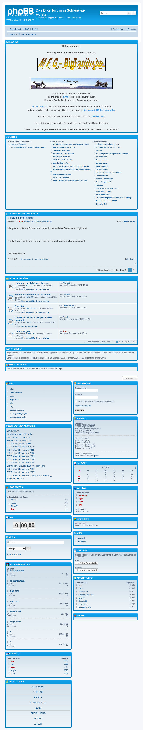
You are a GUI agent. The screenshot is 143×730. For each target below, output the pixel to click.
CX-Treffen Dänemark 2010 (20, 450)
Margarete (83, 495)
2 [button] (133, 270)
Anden (13, 503)
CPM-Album (13, 431)
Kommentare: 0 (27, 259)
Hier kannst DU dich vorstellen (35, 290)
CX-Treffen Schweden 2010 (21, 453)
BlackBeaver (31, 308)
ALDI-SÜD (38, 692)
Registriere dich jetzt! (83, 406)
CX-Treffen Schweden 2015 (21, 462)
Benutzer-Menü (83, 383)
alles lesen (130, 259)
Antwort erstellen (41, 259)
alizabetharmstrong (86, 595)
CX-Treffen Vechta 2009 (19, 443)
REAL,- (38, 708)
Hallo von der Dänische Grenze (32, 283)
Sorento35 (83, 601)
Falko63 (29, 297)
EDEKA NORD (38, 713)
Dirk (12, 664)
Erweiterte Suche (14, 554)
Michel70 (30, 334)
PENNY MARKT (38, 702)
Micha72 (29, 286)
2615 (66, 667)
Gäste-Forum (129, 221)
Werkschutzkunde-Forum (19, 440)
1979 (66, 670)
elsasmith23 (83, 592)
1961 (66, 673)
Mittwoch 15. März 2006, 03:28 (38, 221)
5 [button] (128, 342)
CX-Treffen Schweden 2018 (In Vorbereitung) (29, 475)
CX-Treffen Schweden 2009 (21, 446)
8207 (66, 661)
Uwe (21, 221)
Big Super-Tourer (29, 326)
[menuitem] (25, 29)
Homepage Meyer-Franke (19, 434)
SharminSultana (85, 607)
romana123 (83, 604)
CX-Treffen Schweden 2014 (21, 459)
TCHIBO (38, 718)
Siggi (13, 667)
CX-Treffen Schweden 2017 (21, 472)
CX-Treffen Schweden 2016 (21, 469)
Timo (81, 502)
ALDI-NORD (38, 686)
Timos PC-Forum (15, 478)
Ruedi (28, 322)
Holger (13, 671)
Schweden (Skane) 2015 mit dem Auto (26, 466)
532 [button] (134, 342)
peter (96, 456)
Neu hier (19, 306)
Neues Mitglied (23, 331)
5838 (66, 664)
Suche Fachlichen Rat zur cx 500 (32, 294)
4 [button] (125, 342)
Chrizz (81, 588)
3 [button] (122, 342)
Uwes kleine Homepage (19, 437)
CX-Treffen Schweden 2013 (21, 456)
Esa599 (82, 598)
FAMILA (38, 697)
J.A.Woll (38, 723)
